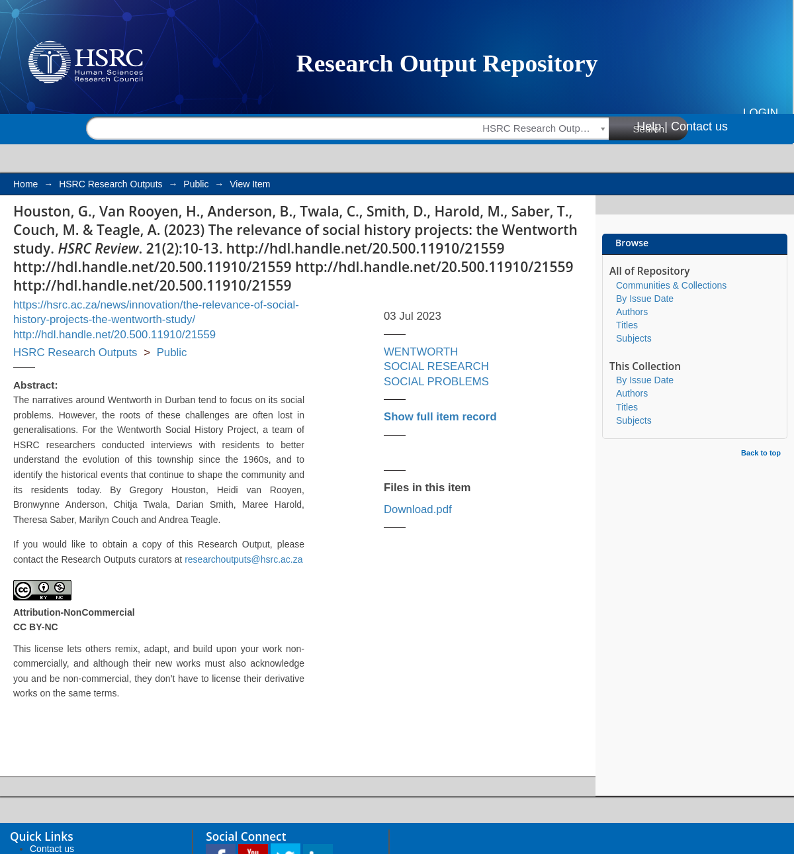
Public (195, 184)
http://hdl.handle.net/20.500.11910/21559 (114, 334)
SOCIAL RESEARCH (436, 366)
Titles (627, 325)
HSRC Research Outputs (110, 184)
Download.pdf (418, 509)
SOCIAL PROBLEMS (436, 381)
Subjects (634, 338)
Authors (632, 312)
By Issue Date (645, 298)
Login (760, 113)
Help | (652, 126)
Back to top (761, 453)
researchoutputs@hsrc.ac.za (243, 559)
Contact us (699, 126)
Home (25, 184)
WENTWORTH (421, 352)
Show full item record (440, 416)
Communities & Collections (671, 285)
